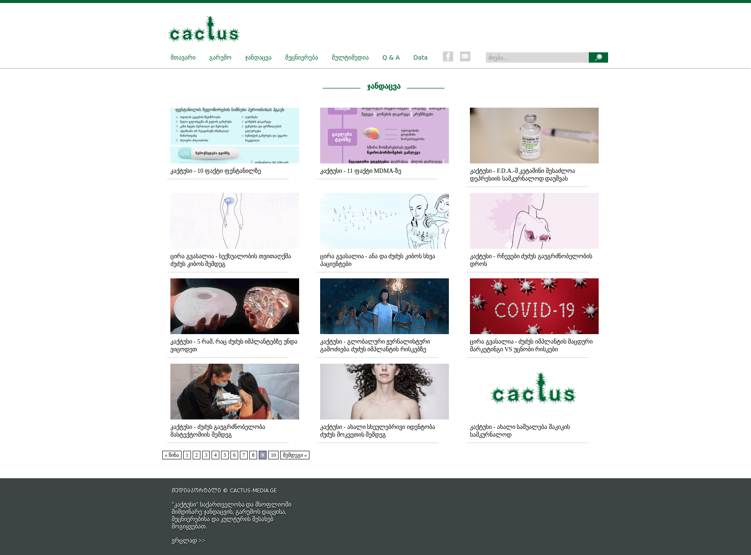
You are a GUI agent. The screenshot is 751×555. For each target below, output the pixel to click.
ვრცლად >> (188, 540)
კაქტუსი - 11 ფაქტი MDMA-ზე (360, 171)
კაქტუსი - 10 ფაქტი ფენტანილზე (215, 171)
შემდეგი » (295, 455)
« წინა (172, 455)
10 (273, 455)
